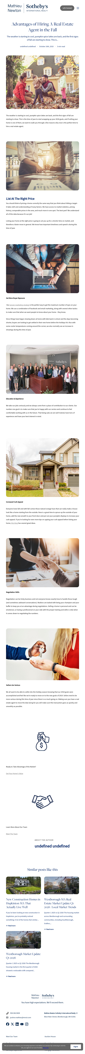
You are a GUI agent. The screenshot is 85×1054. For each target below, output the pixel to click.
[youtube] (22, 1024)
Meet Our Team (11, 1036)
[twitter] (12, 1024)
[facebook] (7, 1024)
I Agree (75, 1047)
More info (46, 1048)
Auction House (50, 1036)
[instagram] (26, 1024)
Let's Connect (67, 8)
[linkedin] (17, 1024)
